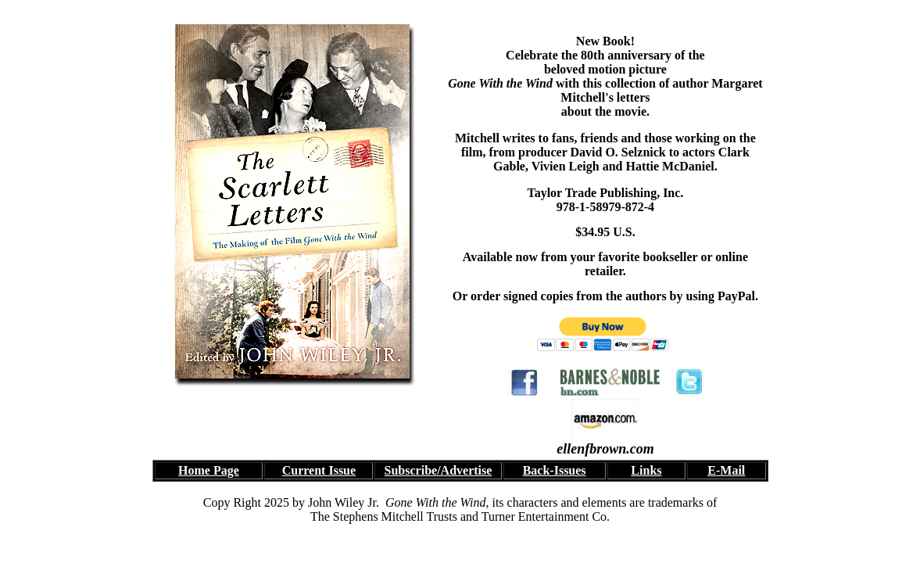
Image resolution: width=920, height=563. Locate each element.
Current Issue (319, 470)
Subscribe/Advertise (438, 470)
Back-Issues (554, 470)
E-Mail (726, 470)
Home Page (208, 470)
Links (646, 470)
